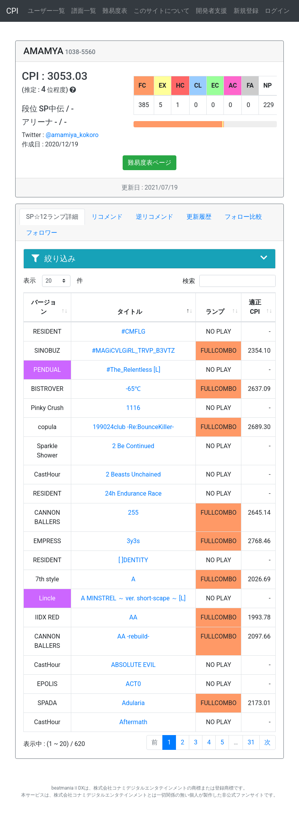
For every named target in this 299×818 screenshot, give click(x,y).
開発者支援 (211, 10)
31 (251, 742)
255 (133, 512)
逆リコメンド (154, 216)
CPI (12, 11)
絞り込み (149, 258)
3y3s (133, 541)
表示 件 (53, 281)
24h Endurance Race (133, 493)
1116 (133, 408)
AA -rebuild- (133, 636)
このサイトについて (162, 10)
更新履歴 (198, 216)
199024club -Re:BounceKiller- (133, 427)
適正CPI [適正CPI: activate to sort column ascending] (255, 307)
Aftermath (133, 722)
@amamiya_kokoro (72, 135)
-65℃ (133, 388)
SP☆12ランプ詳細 (52, 216)
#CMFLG (133, 331)
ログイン (277, 10)
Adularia (133, 703)
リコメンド (107, 216)
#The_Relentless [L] (133, 369)
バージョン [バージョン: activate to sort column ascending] (43, 307)
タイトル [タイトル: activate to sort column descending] (129, 311)
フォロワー (41, 232)
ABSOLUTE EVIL (133, 664)
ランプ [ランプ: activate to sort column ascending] (215, 311)
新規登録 (246, 10)
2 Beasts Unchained (133, 474)
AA (133, 617)
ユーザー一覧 (46, 10)
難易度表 (114, 10)
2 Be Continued (133, 446)
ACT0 (133, 684)
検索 (229, 281)
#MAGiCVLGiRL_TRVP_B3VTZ (133, 350)
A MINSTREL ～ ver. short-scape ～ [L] (133, 598)
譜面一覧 (83, 10)
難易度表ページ (149, 162)
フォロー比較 (243, 216)
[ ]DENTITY (133, 560)
